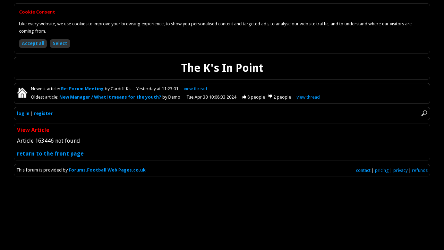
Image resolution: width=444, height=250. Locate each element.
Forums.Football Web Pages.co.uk (107, 170)
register (43, 113)
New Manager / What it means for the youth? (110, 97)
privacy (400, 170)
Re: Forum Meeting (83, 88)
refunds (420, 170)
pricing (382, 170)
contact (363, 170)
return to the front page (50, 153)
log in (23, 113)
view (195, 88)
